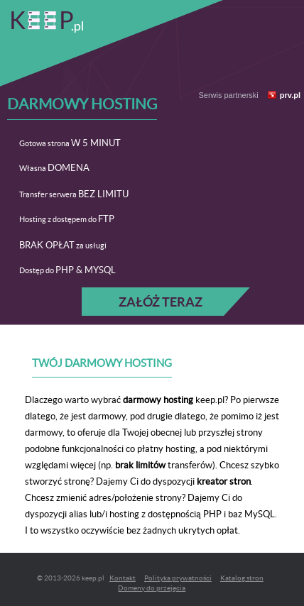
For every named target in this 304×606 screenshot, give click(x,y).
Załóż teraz (160, 301)
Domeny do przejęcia (151, 588)
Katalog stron (242, 578)
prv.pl (290, 95)
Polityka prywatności (178, 578)
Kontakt (122, 578)
